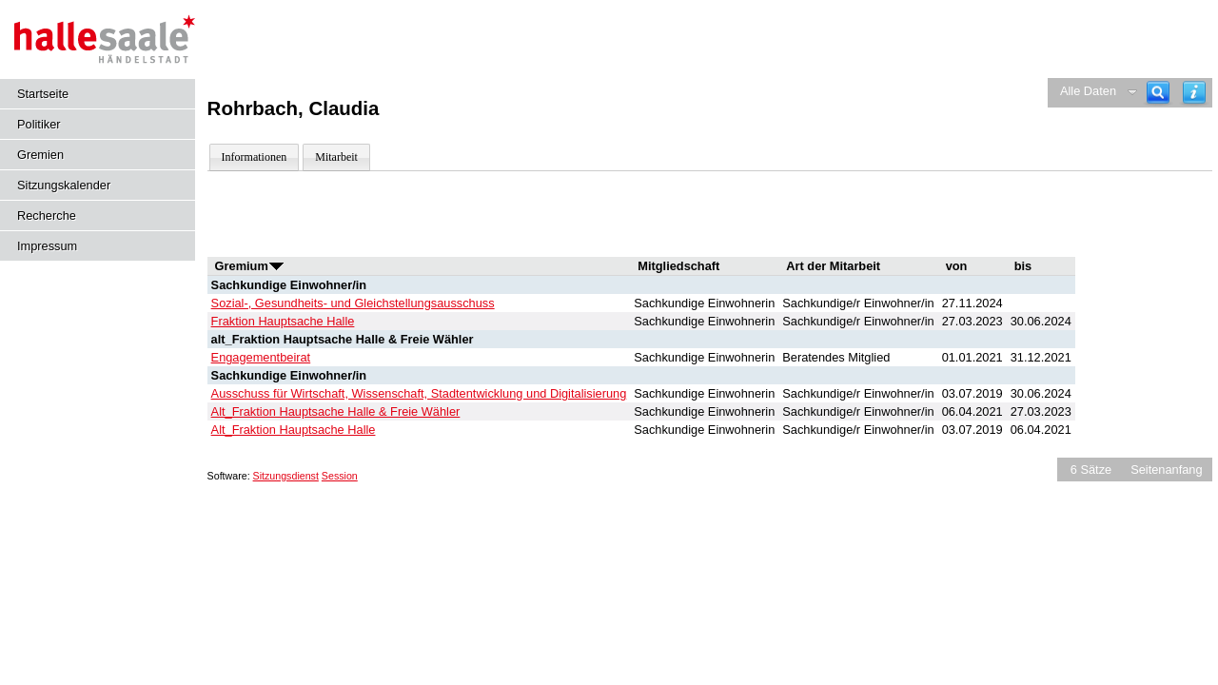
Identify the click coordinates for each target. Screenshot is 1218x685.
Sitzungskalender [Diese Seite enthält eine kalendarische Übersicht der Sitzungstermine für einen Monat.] (63, 185)
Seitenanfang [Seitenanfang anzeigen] (1166, 469)
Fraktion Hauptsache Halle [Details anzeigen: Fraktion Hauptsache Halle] (283, 321)
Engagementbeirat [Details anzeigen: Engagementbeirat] (261, 357)
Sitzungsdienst (286, 475)
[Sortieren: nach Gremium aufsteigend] (276, 266)
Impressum (47, 246)
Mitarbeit (336, 157)
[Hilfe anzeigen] (1194, 93)
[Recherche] (1158, 93)
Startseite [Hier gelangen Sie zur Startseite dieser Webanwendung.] (43, 94)
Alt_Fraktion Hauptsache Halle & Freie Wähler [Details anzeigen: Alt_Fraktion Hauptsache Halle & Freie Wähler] (336, 411)
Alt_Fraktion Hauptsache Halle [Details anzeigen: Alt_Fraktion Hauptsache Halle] (293, 429)
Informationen (254, 157)
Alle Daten (1088, 91)
